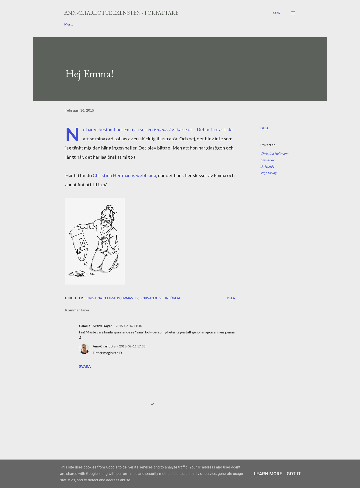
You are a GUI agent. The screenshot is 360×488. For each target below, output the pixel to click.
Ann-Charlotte (104, 346)
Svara (85, 366)
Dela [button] (264, 128)
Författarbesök (147, 24)
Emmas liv (267, 160)
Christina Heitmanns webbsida (124, 175)
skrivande (267, 166)
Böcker (116, 24)
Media (177, 24)
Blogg (68, 24)
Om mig (92, 24)
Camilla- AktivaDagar (95, 326)
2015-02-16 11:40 (128, 326)
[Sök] (276, 13)
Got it (294, 474)
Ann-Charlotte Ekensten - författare (121, 12)
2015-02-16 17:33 (132, 346)
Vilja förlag (268, 173)
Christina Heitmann (274, 153)
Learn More (268, 474)
